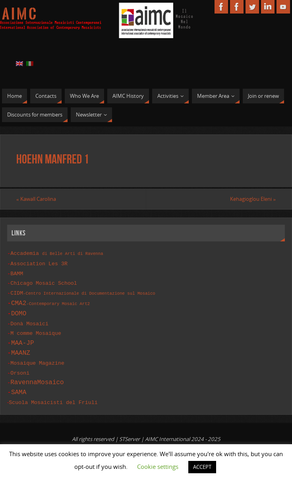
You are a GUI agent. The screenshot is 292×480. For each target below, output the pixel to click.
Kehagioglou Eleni (253, 198)
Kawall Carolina (36, 198)
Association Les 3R (39, 262)
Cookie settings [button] (157, 466)
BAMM (16, 272)
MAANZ (20, 350)
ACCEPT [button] (202, 466)
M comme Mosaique (35, 330)
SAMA (18, 388)
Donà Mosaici (29, 321)
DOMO (18, 311)
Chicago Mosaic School (43, 281)
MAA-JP (22, 340)
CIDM (82, 291)
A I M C (19, 14)
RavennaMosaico (37, 378)
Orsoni (19, 369)
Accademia (56, 253)
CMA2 (50, 301)
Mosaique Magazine (37, 359)
